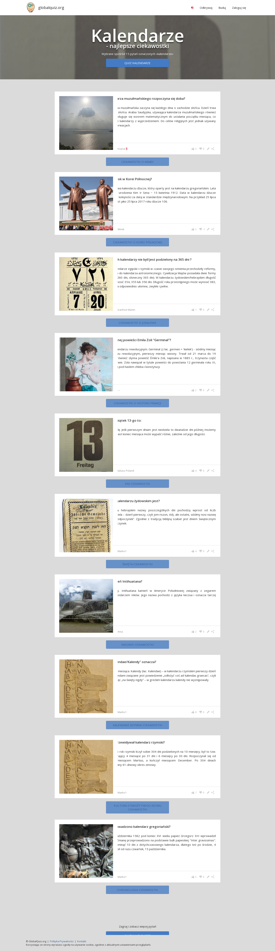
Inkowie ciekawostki (137, 647)
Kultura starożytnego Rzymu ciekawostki (137, 810)
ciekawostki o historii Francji (137, 406)
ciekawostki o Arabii (137, 162)
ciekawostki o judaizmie (137, 325)
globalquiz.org (51, 7)
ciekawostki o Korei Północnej (137, 242)
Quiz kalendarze (137, 63)
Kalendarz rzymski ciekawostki (137, 727)
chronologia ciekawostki (137, 892)
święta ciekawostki (137, 566)
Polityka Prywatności (62, 941)
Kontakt (81, 941)
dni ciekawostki (137, 486)
